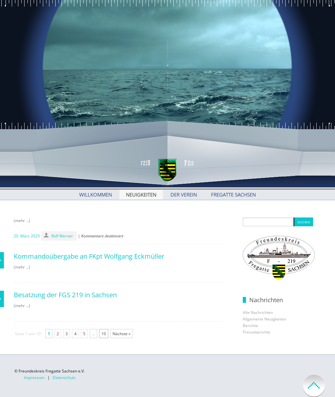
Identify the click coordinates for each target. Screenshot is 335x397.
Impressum (34, 377)
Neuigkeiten (141, 194)
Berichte (250, 325)
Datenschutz (64, 377)
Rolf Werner (62, 236)
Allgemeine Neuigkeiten (264, 319)
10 (103, 334)
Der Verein (183, 194)
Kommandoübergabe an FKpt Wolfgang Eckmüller (89, 256)
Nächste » (122, 334)
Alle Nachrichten (258, 312)
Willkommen (95, 194)
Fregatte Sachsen (233, 194)
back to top (314, 385)
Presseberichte (256, 332)
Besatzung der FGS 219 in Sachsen (65, 294)
